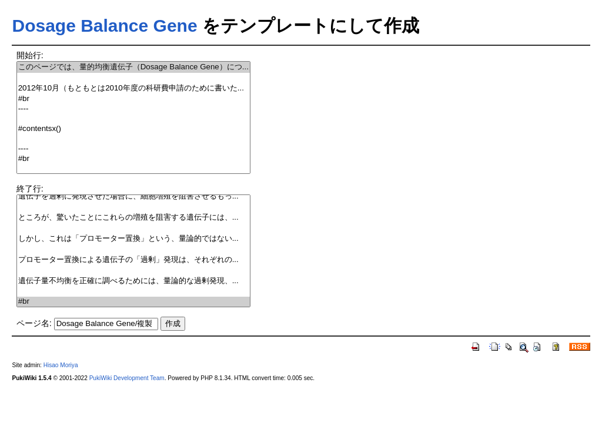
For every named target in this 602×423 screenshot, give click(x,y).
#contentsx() (133, 129)
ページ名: (34, 323)
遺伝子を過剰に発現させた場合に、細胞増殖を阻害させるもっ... (133, 196)
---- (133, 109)
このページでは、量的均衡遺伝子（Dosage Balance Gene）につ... (133, 67)
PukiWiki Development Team (127, 378)
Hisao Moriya (61, 365)
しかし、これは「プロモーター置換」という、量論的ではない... (133, 238)
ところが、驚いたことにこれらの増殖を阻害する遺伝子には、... (133, 217)
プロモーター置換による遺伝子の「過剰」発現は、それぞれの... (133, 260)
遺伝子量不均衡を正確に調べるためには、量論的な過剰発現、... (133, 281)
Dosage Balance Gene (104, 25)
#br (133, 99)
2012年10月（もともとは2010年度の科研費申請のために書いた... (133, 88)
